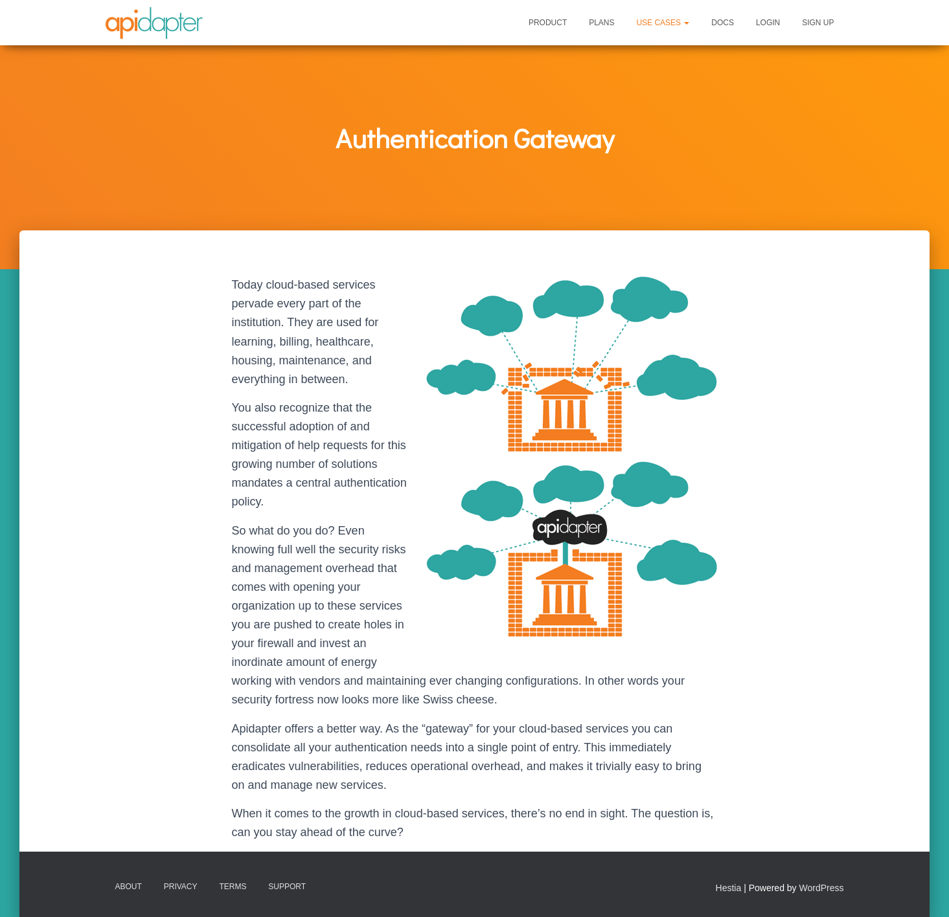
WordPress (821, 888)
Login (768, 22)
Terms (232, 886)
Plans (601, 22)
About (128, 886)
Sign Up (818, 22)
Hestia (729, 888)
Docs (722, 22)
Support (287, 886)
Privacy (181, 886)
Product (548, 22)
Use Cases (662, 22)
